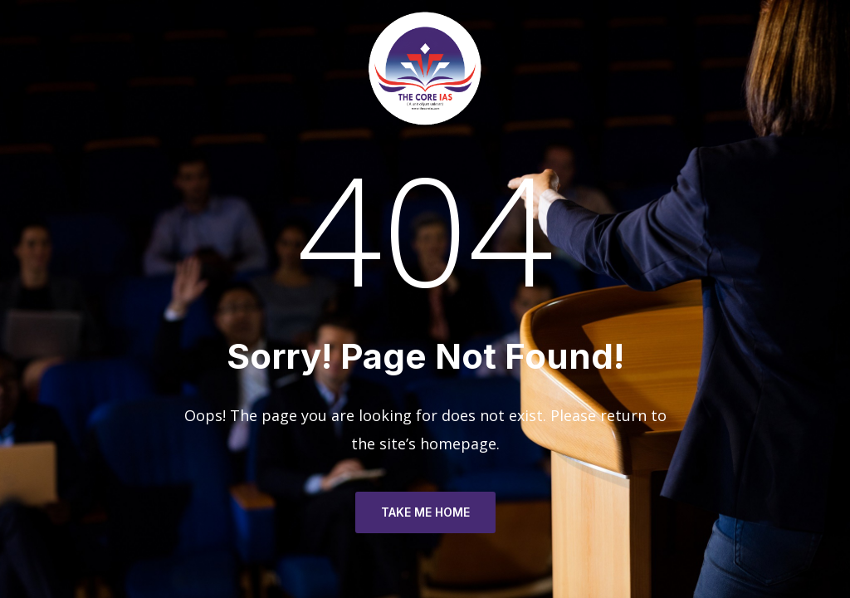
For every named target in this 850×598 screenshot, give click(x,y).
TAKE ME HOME (425, 512)
